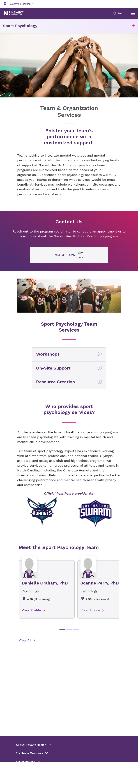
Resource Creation (55, 381)
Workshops (47, 354)
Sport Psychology (20, 25)
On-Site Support (53, 368)
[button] (133, 25)
